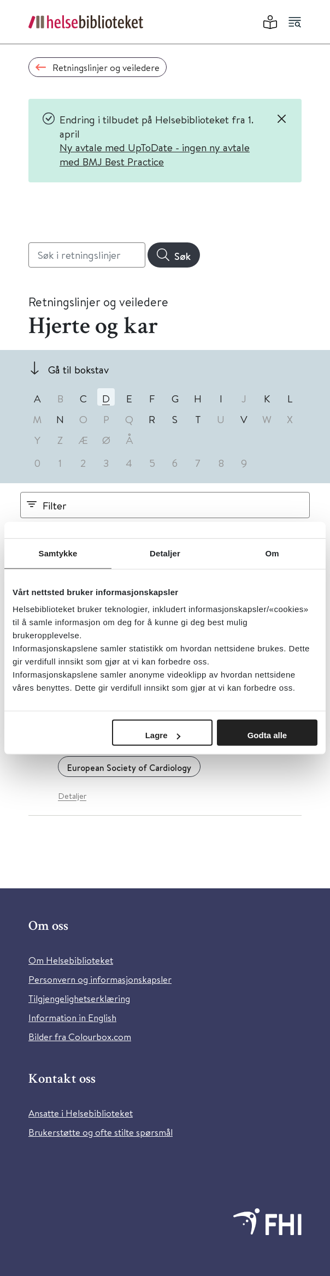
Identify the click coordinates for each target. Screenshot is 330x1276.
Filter (55, 505)
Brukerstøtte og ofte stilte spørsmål (100, 1132)
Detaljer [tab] (165, 552)
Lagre (163, 735)
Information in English (72, 1017)
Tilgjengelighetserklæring (79, 998)
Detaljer (72, 796)
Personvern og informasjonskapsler (100, 979)
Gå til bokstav (78, 369)
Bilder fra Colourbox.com (79, 1036)
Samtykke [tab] (58, 552)
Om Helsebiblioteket (70, 960)
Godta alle (267, 735)
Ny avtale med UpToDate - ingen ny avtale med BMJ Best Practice (155, 154)
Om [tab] (272, 552)
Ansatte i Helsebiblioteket (80, 1113)
